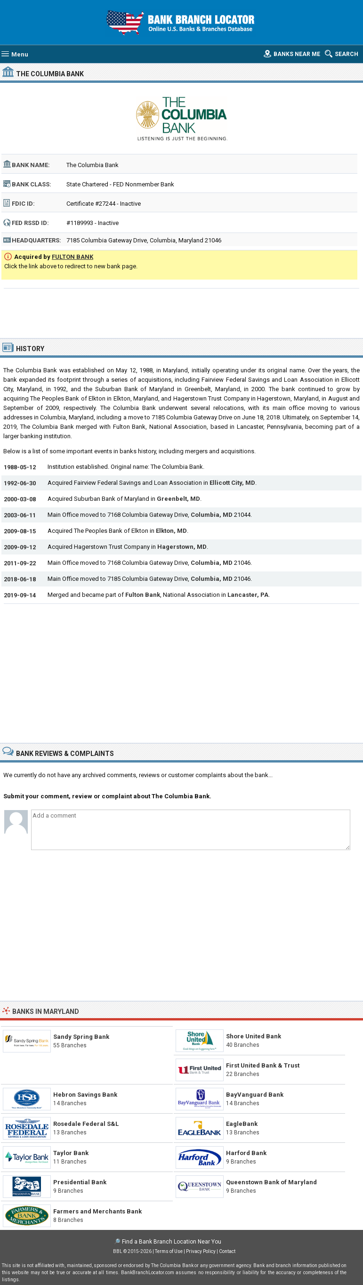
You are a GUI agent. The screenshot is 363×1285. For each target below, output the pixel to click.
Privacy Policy (201, 1251)
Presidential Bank (79, 1182)
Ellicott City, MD (232, 482)
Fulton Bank (142, 594)
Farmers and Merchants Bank (97, 1211)
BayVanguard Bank (254, 1094)
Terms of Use (169, 1251)
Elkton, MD (171, 530)
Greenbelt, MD (178, 498)
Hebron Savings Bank (85, 1094)
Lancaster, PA (247, 594)
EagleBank (242, 1123)
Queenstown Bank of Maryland (271, 1182)
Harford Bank (246, 1152)
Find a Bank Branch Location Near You (171, 1241)
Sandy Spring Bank (81, 1036)
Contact (227, 1251)
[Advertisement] (182, 312)
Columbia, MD (212, 514)
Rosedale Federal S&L (86, 1123)
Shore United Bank (253, 1036)
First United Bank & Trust (262, 1065)
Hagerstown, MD (182, 546)
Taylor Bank (71, 1152)
